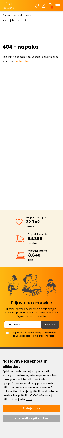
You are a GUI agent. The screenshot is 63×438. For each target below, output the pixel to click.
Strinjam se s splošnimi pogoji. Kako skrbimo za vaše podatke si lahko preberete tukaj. (33, 334)
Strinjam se (32, 408)
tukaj (29, 399)
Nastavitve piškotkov (31, 418)
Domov (6, 15)
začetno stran (22, 61)
